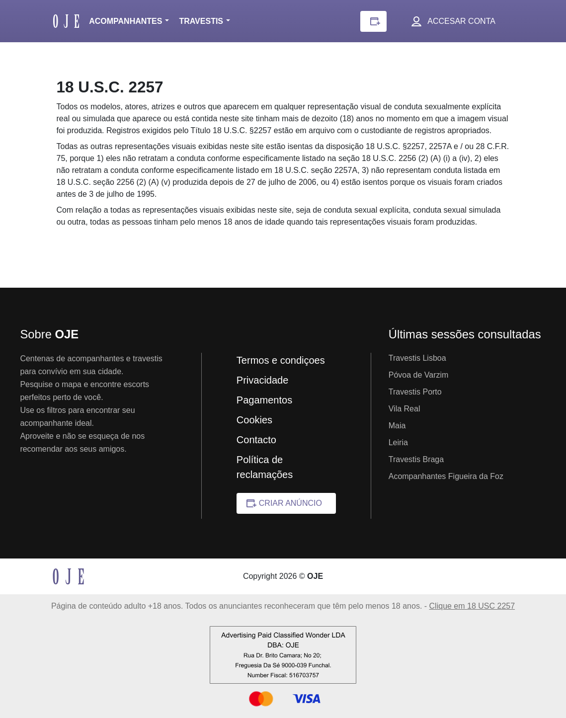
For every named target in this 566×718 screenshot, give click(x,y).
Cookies (254, 419)
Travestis (201, 21)
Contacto (256, 439)
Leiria (398, 442)
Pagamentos (264, 400)
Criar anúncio (290, 503)
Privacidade (263, 380)
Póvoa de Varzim (419, 375)
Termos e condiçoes (281, 360)
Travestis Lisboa (417, 358)
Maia (397, 425)
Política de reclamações (265, 467)
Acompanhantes (125, 21)
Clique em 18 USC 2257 (472, 606)
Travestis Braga (416, 459)
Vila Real (404, 408)
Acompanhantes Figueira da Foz (446, 476)
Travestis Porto (415, 392)
